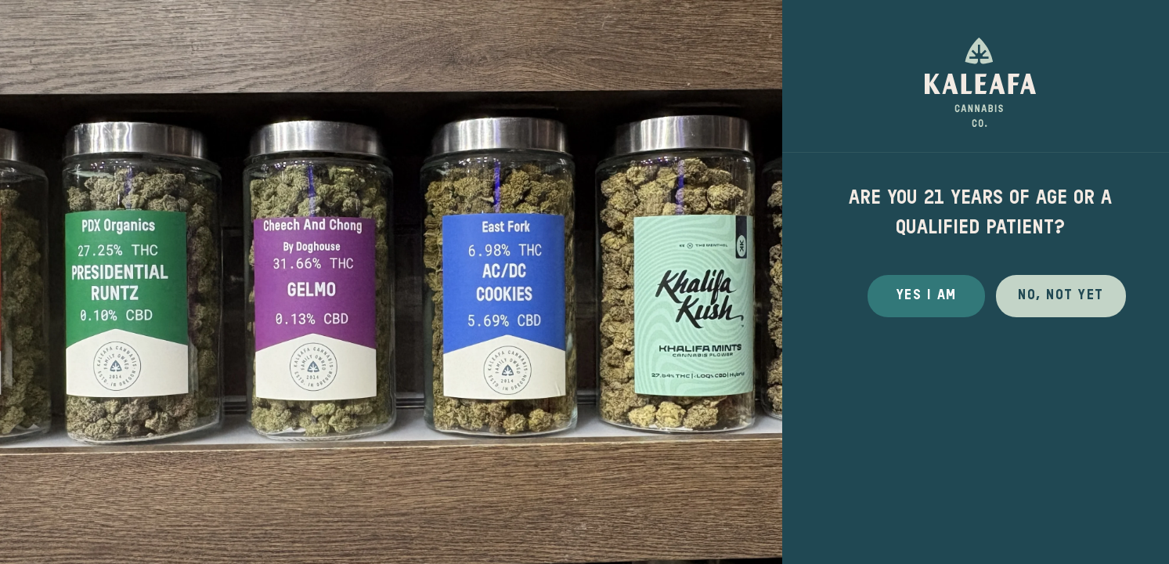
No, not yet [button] (1061, 295)
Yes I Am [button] (927, 295)
